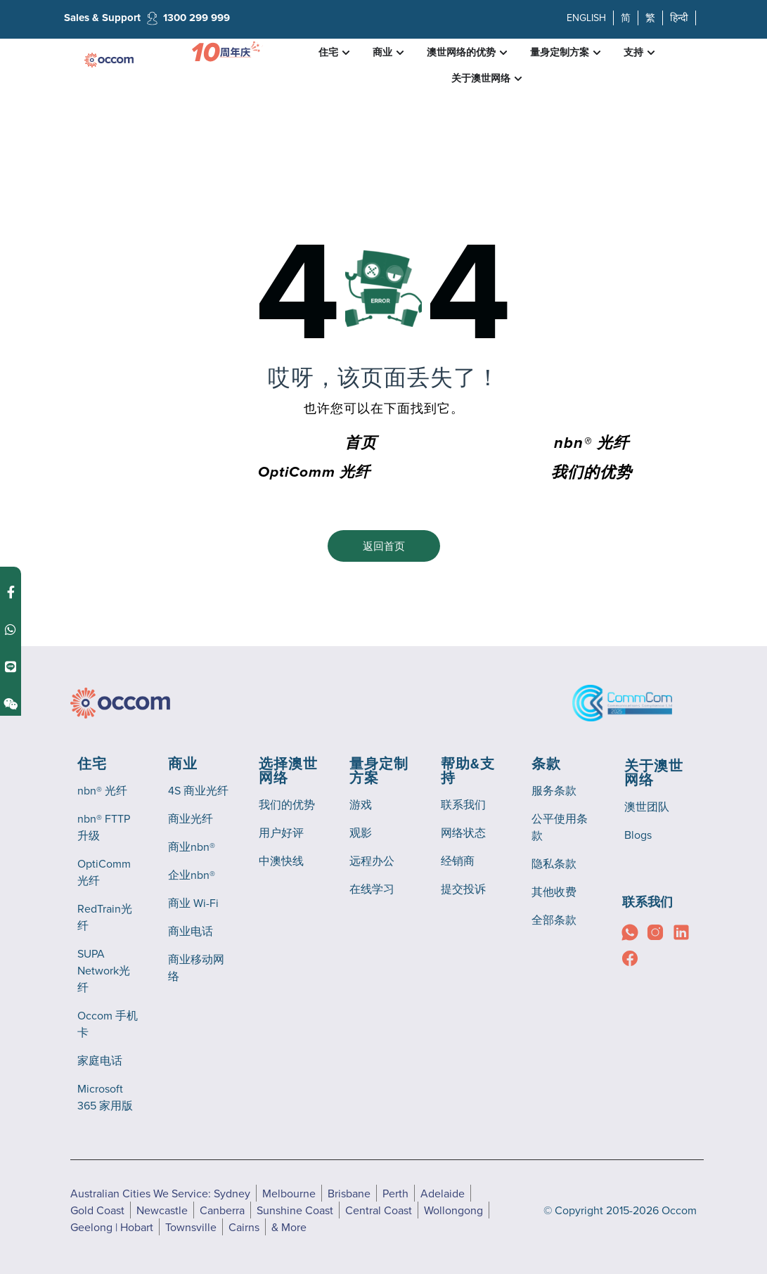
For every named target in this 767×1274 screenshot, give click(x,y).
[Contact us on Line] (10, 662)
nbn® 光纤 (591, 443)
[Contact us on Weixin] (11, 700)
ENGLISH (586, 18)
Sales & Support (102, 17)
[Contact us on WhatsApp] (10, 625)
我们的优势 (591, 473)
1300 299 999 (196, 17)
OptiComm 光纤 (314, 472)
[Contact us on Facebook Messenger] (11, 588)
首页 (360, 443)
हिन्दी (679, 18)
